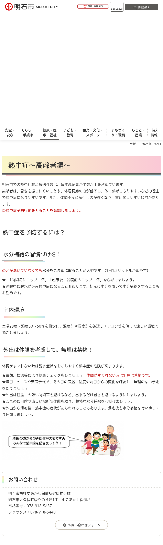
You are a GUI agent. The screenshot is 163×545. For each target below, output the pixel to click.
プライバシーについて (37, 463)
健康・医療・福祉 (25, 437)
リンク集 (77, 463)
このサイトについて (35, 456)
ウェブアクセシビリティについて (92, 456)
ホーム (6, 437)
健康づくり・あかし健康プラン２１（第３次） (108, 437)
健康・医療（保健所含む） (57, 437)
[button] (77, 6)
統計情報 (113, 513)
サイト (106, 463)
